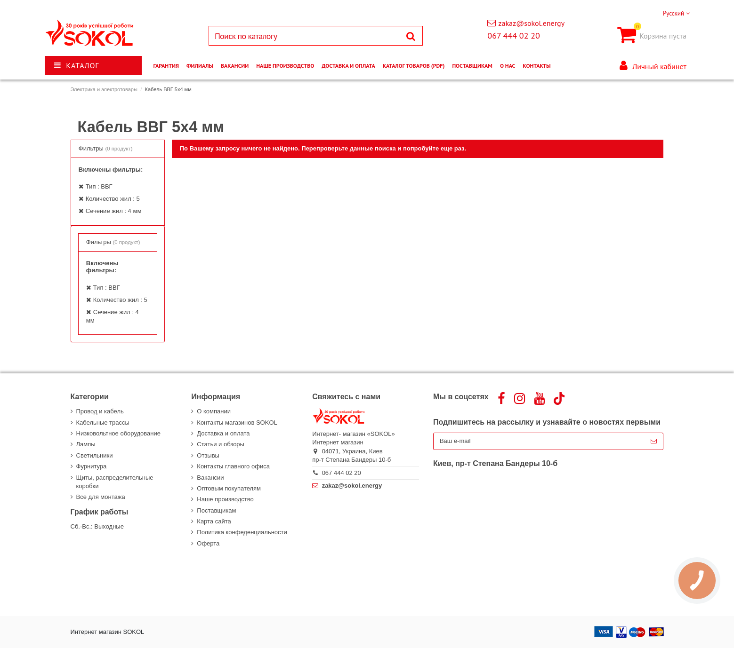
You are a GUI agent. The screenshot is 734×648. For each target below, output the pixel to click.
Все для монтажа (100, 496)
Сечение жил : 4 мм (114, 210)
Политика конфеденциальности (242, 532)
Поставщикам (216, 510)
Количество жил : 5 (113, 198)
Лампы (86, 444)
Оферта (208, 543)
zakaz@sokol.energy (531, 23)
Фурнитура (91, 466)
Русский (676, 13)
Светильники (94, 455)
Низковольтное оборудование (118, 433)
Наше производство (225, 499)
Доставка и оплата (223, 433)
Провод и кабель (100, 411)
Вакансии (210, 477)
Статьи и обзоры (220, 444)
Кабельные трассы (102, 422)
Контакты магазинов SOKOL (237, 422)
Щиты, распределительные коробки (114, 482)
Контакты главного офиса (233, 466)
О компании (214, 411)
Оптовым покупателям (229, 488)
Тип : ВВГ (99, 186)
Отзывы (208, 455)
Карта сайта (214, 521)
